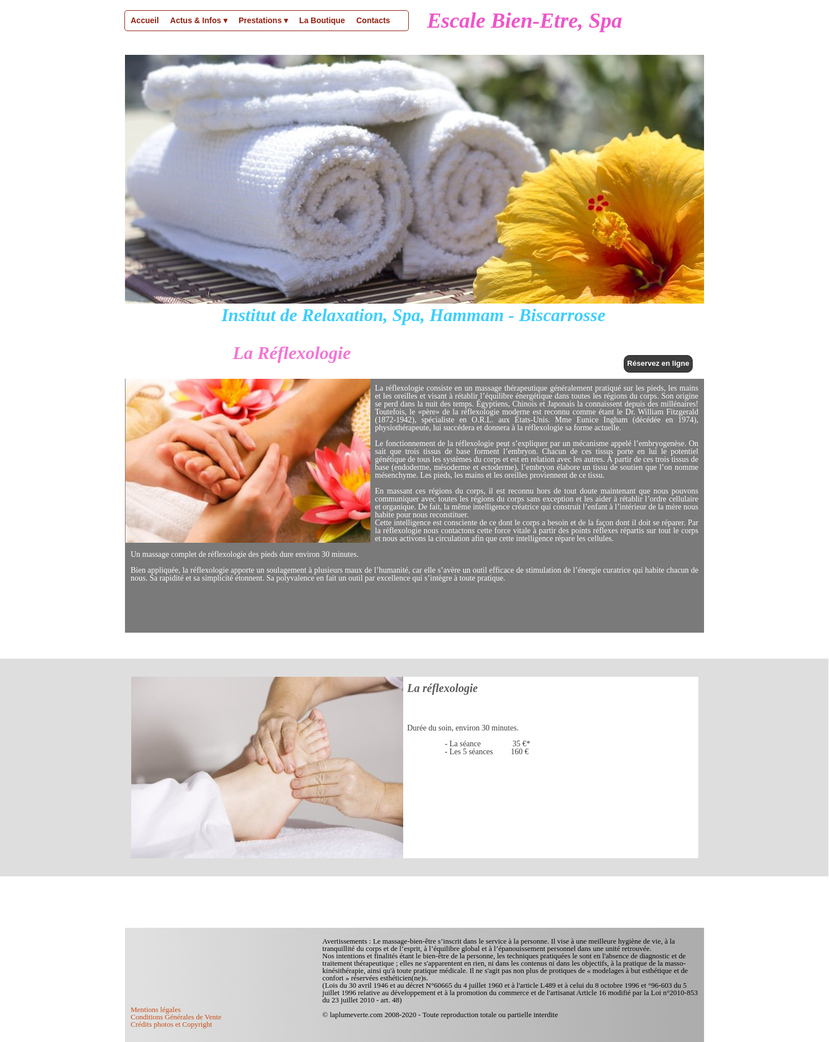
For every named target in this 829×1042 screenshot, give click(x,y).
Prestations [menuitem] (263, 21)
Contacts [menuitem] (373, 20)
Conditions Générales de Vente (176, 1017)
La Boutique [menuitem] (322, 20)
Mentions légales (155, 1009)
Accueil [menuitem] (145, 20)
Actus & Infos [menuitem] (198, 21)
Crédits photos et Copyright (171, 1024)
